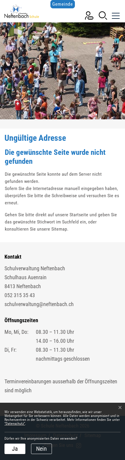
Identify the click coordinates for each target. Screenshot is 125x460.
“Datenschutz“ (14, 424)
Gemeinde (62, 4)
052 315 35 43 (19, 295)
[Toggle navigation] (115, 15)
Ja (15, 448)
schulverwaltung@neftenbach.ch (39, 304)
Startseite (79, 214)
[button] (103, 15)
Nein (41, 448)
